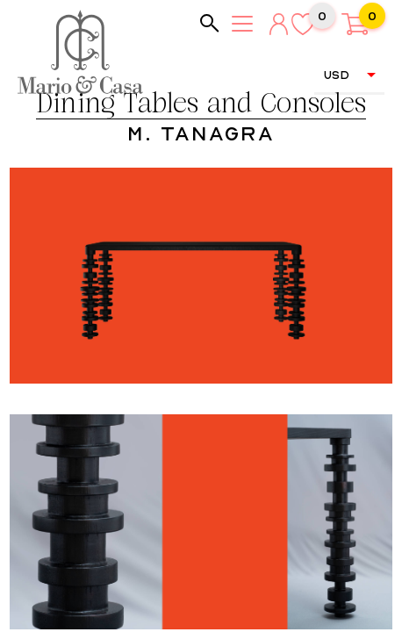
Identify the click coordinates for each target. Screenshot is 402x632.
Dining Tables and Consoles (201, 104)
